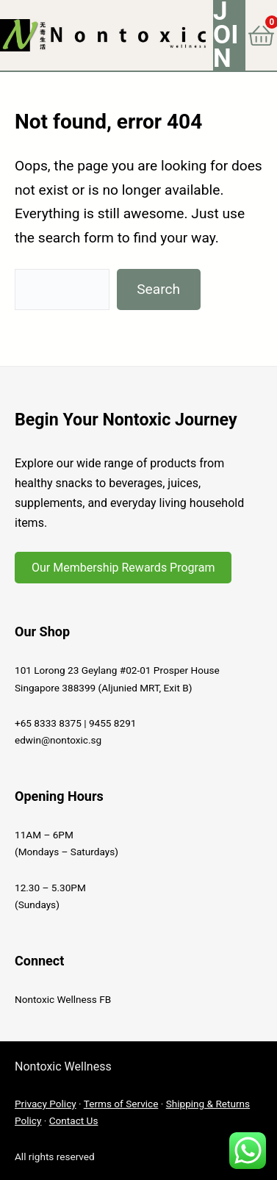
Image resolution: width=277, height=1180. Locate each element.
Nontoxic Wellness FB (63, 999)
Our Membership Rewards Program (123, 568)
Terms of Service (121, 1103)
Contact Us (73, 1120)
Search (158, 289)
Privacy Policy (45, 1103)
